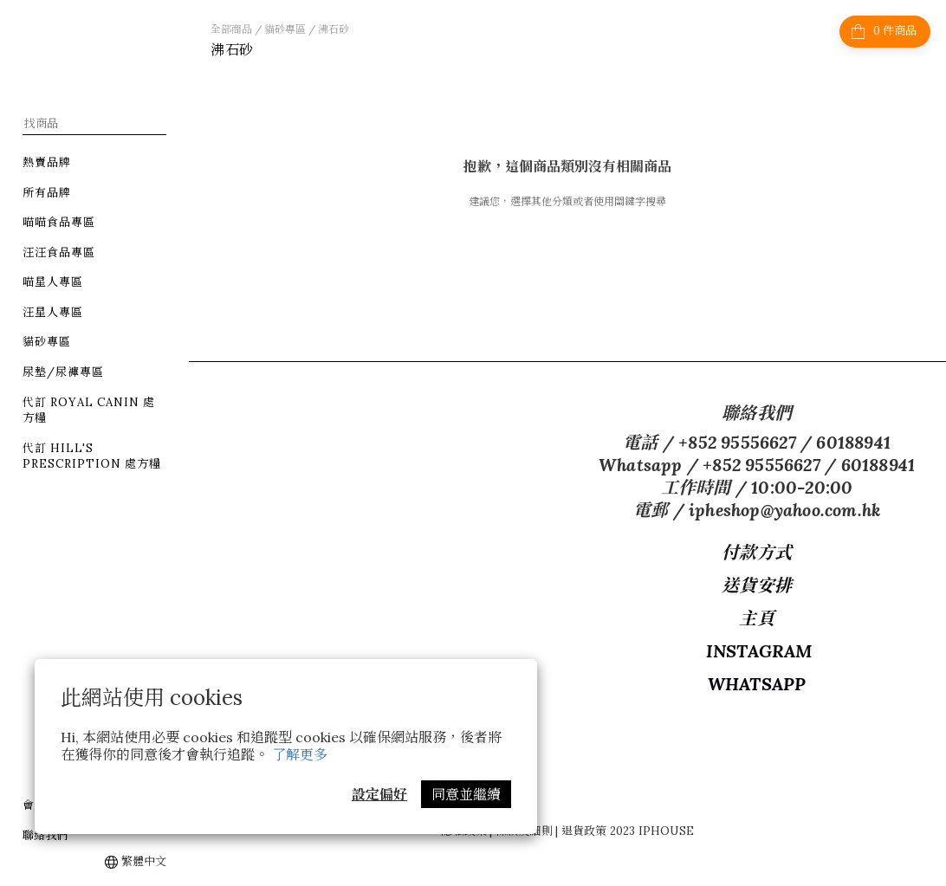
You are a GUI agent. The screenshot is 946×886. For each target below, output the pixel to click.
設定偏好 (379, 794)
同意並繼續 (466, 794)
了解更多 (299, 754)
